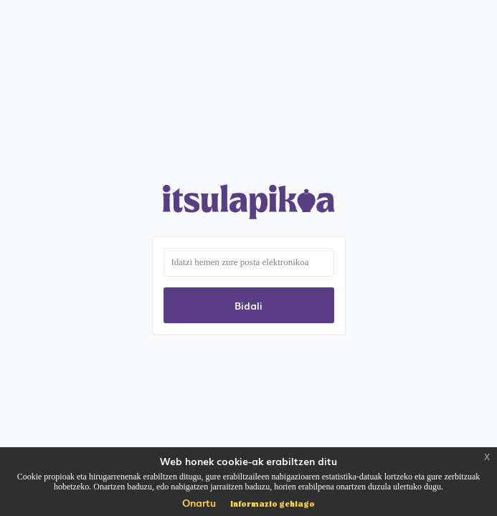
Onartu (199, 502)
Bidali (248, 305)
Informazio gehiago (272, 503)
